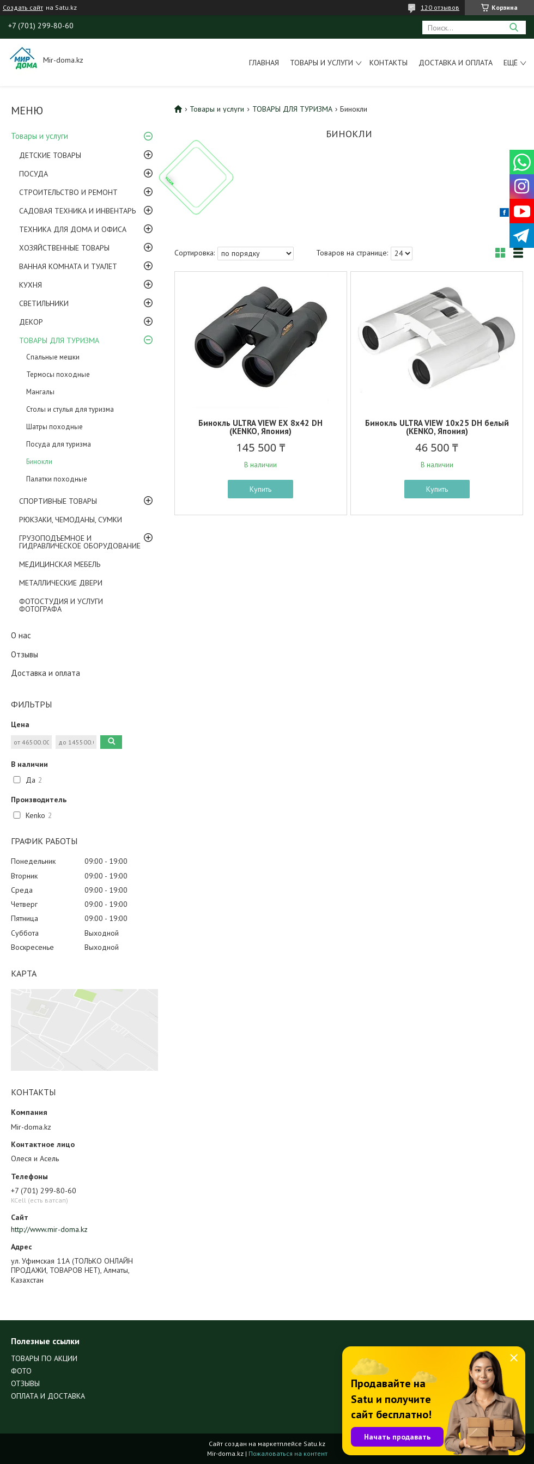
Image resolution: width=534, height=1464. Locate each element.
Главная (264, 63)
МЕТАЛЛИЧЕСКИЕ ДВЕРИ (60, 583)
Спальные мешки (53, 357)
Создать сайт (23, 7)
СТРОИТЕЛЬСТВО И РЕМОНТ (68, 192)
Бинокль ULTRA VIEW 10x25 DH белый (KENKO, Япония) (437, 427)
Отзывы (24, 654)
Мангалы (40, 391)
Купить (260, 489)
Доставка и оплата (455, 63)
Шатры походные (54, 426)
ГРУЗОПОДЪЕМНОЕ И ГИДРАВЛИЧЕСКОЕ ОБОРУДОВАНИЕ (80, 542)
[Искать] (513, 27)
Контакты (388, 63)
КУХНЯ (30, 285)
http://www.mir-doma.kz (49, 1229)
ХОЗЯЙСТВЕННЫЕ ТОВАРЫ (64, 248)
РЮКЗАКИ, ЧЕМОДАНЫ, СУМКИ (70, 519)
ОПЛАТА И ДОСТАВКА (48, 1396)
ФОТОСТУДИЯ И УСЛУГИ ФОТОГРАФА (61, 605)
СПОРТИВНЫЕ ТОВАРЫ (58, 501)
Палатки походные (56, 479)
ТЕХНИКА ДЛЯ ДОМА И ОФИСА (72, 229)
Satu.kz (314, 1443)
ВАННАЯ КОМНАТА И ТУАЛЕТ (68, 266)
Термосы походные (58, 374)
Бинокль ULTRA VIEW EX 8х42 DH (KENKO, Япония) (260, 427)
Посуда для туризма (58, 444)
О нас (21, 635)
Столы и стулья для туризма (70, 409)
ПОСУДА (33, 174)
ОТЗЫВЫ (25, 1383)
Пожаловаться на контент (287, 1453)
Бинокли (39, 461)
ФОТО (21, 1371)
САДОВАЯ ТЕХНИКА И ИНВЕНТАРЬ (77, 211)
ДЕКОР (31, 322)
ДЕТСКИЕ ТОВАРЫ (50, 155)
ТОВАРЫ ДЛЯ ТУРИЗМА (59, 340)
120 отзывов (440, 7)
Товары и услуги (321, 63)
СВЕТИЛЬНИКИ (44, 303)
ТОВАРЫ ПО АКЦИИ (44, 1358)
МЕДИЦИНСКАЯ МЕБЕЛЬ (59, 564)
